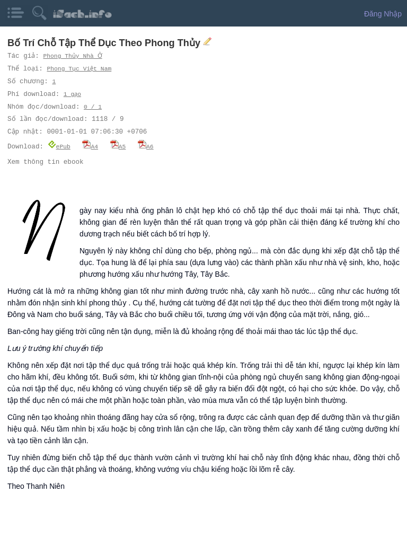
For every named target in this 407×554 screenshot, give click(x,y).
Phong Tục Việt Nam (80, 69)
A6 (146, 146)
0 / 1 (93, 107)
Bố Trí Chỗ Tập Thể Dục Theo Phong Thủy (105, 43)
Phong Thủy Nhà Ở (72, 56)
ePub (59, 146)
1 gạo (73, 94)
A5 (118, 146)
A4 (90, 146)
